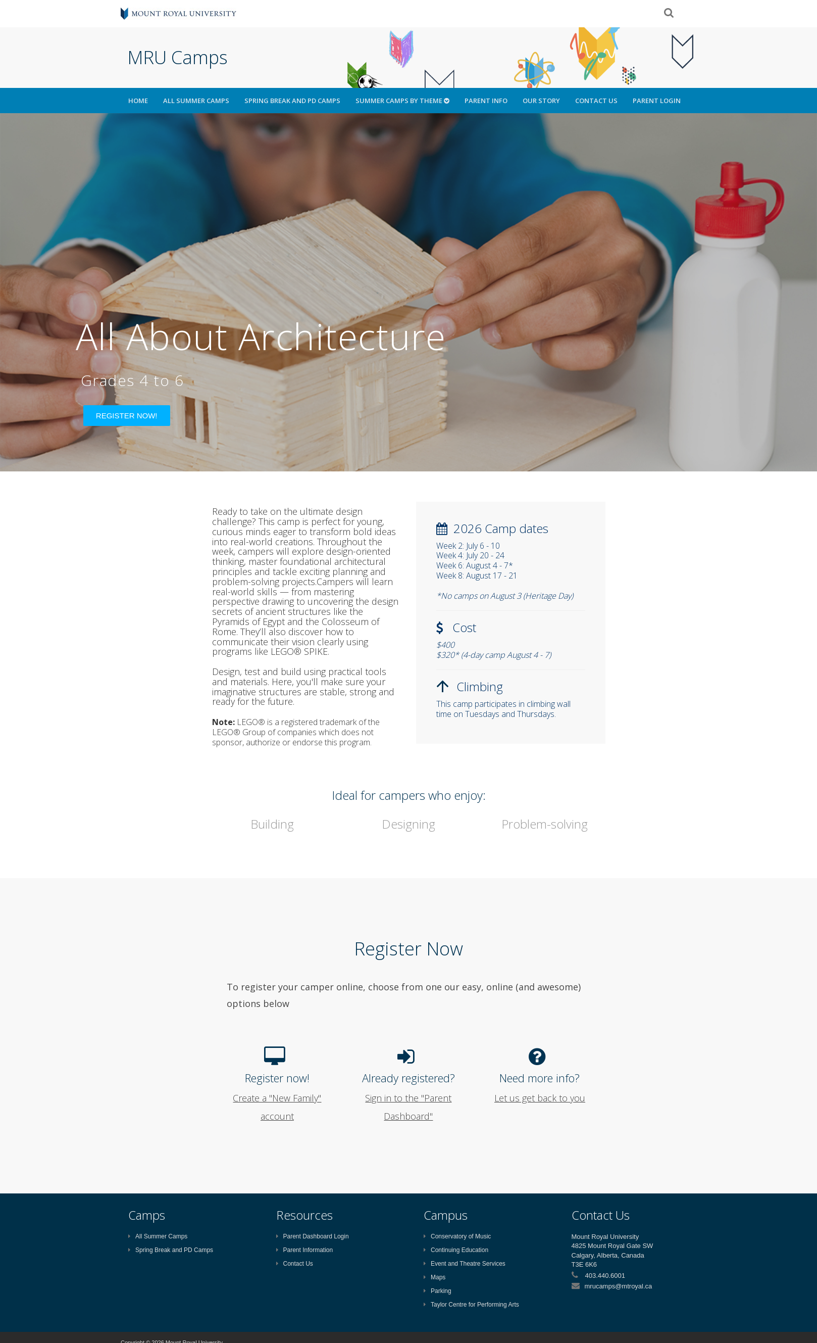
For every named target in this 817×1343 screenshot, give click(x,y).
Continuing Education (456, 1250)
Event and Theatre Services (464, 1263)
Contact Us (596, 100)
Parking (437, 1290)
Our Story (541, 100)
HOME (138, 100)
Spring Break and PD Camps (292, 100)
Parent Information (304, 1250)
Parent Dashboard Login (312, 1236)
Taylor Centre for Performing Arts (471, 1304)
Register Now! (127, 415)
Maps (434, 1277)
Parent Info (486, 100)
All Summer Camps (196, 100)
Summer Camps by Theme (402, 100)
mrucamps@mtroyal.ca (618, 1286)
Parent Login (657, 100)
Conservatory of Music (457, 1236)
